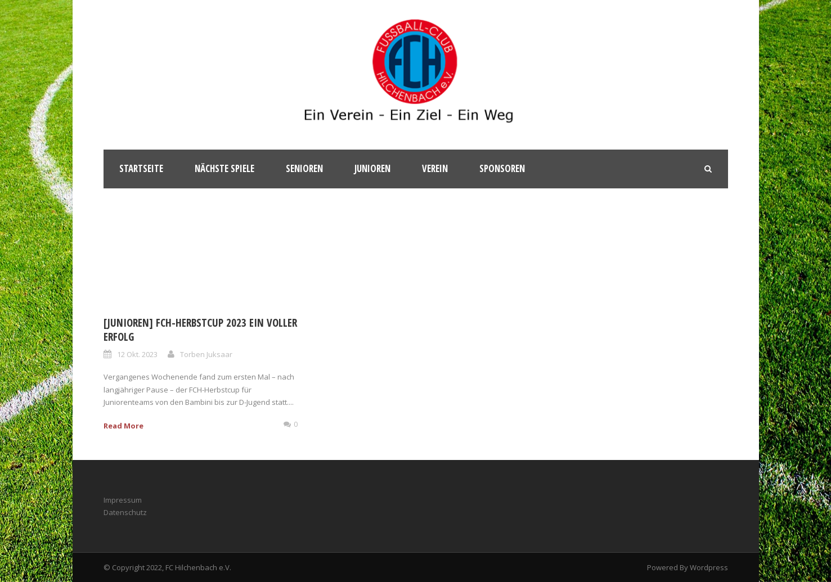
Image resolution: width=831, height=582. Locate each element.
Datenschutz (125, 512)
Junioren (372, 168)
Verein (435, 168)
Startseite (141, 168)
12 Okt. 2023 (137, 354)
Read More (123, 426)
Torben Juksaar (206, 354)
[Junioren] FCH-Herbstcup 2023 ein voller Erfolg (200, 329)
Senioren (304, 168)
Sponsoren (502, 168)
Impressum (123, 500)
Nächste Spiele (224, 168)
